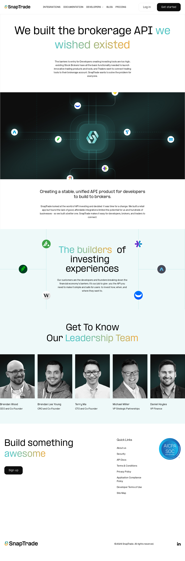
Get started (168, 7)
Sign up (13, 470)
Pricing (120, 7)
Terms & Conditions (127, 465)
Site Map (121, 493)
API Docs (121, 459)
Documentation (73, 7)
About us (121, 448)
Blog (110, 7)
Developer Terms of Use (129, 487)
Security (121, 454)
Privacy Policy (124, 471)
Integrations (52, 7)
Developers (95, 7)
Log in (147, 7)
